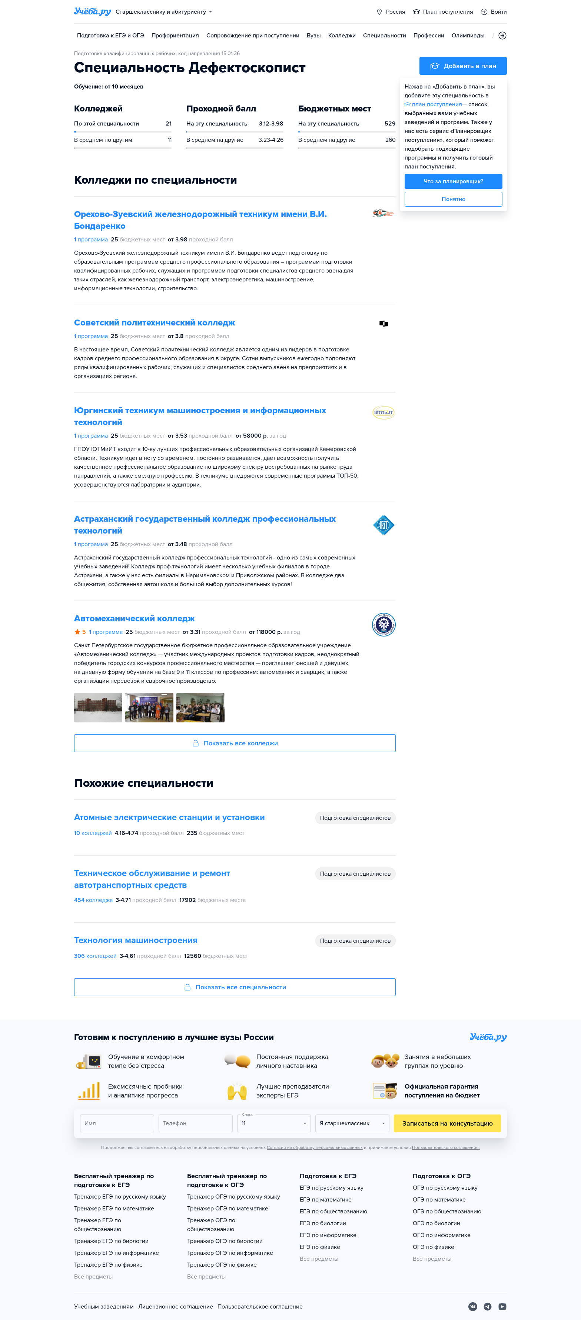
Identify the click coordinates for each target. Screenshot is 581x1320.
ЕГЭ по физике (320, 1247)
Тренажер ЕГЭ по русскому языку (120, 1196)
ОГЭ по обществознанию (447, 1211)
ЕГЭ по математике (326, 1199)
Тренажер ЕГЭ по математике (114, 1208)
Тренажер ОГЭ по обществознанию (211, 1225)
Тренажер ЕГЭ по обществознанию (97, 1225)
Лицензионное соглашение (175, 1306)
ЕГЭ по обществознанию (333, 1211)
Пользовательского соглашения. (446, 1147)
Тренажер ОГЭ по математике (227, 1208)
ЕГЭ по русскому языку (331, 1188)
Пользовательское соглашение (260, 1306)
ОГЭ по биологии (436, 1223)
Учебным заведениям (104, 1306)
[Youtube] (502, 1306)
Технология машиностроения (136, 940)
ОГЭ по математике (439, 1199)
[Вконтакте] (472, 1306)
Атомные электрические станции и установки (169, 817)
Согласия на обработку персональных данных (315, 1147)
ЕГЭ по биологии (323, 1223)
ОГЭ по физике (433, 1247)
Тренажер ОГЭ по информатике (230, 1253)
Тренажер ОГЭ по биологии (225, 1241)
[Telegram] (487, 1306)
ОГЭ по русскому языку (445, 1188)
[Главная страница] (92, 11)
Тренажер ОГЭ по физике (222, 1265)
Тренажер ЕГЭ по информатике (116, 1253)
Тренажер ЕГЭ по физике (108, 1265)
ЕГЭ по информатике (328, 1235)
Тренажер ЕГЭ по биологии (111, 1241)
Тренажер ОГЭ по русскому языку (233, 1196)
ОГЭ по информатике (442, 1235)
